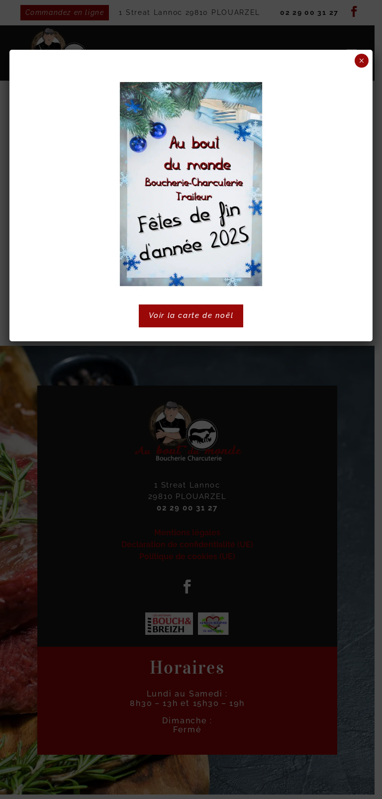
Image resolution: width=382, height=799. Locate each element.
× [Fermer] (361, 60)
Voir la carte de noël (191, 315)
